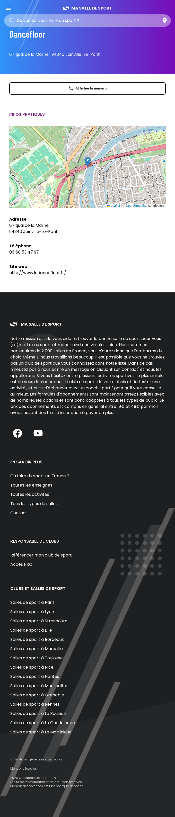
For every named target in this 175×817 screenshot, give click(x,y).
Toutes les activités (29, 494)
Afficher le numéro (87, 88)
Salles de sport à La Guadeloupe (42, 723)
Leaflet (113, 206)
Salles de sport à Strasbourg (38, 621)
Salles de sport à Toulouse (36, 658)
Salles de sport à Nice (32, 667)
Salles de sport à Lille (31, 630)
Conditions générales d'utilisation (36, 759)
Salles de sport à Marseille (36, 649)
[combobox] (53, 20)
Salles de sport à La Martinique (41, 732)
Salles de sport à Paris (32, 602)
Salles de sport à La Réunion (38, 713)
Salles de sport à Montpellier (39, 686)
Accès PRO (21, 564)
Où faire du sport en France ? (39, 476)
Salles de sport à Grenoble (37, 695)
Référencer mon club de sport (41, 555)
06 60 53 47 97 (24, 252)
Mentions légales (23, 768)
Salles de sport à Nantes (34, 676)
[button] (87, 161)
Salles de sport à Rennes (35, 704)
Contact (18, 513)
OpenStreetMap (136, 206)
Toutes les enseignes (31, 485)
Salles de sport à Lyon (32, 612)
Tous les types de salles (34, 504)
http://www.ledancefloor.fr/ (37, 273)
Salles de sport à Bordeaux (37, 639)
